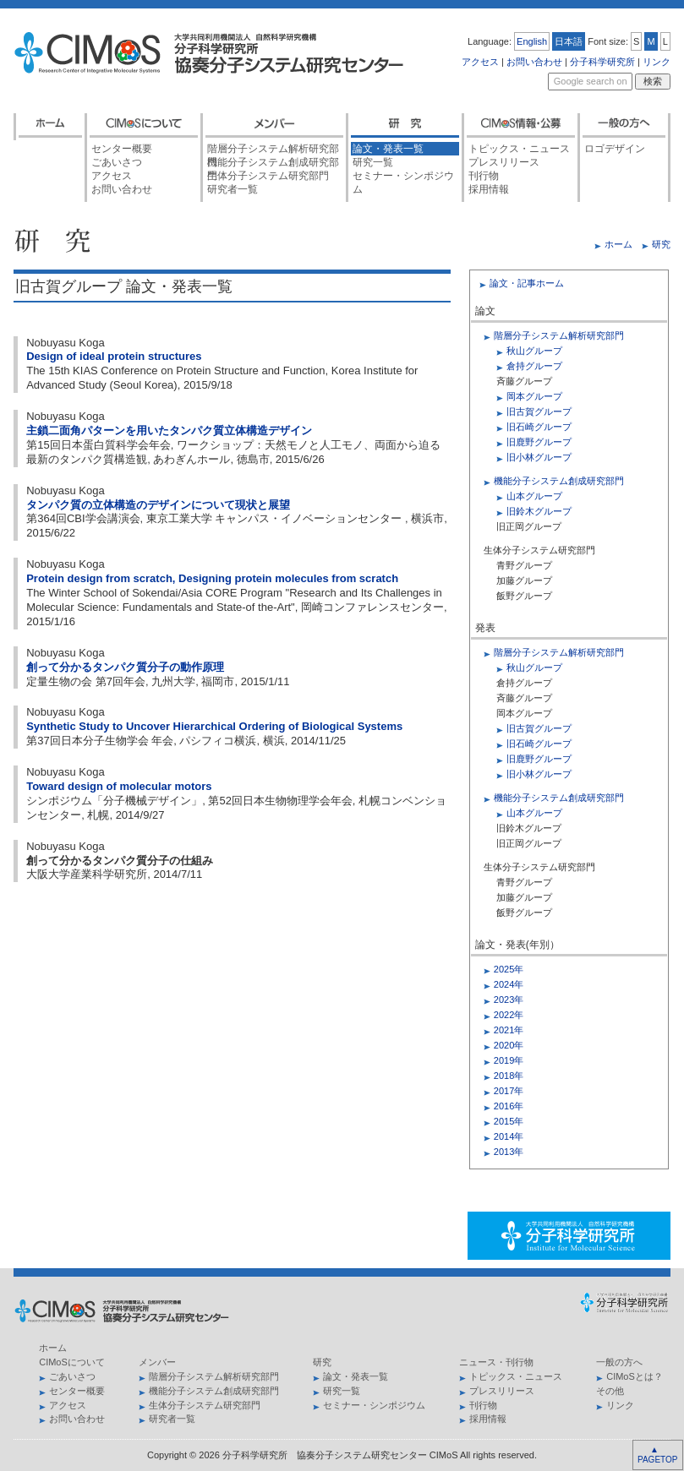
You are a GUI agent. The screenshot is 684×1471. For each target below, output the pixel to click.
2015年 (508, 1121)
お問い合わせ (534, 62)
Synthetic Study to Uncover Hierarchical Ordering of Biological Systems (214, 726)
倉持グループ (534, 366)
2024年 (508, 984)
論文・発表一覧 (388, 149)
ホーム (618, 244)
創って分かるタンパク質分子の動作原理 (125, 667)
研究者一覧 (232, 189)
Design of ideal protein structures (113, 356)
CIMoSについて (72, 1362)
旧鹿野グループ (539, 442)
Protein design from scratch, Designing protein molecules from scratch (212, 578)
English (532, 41)
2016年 (508, 1106)
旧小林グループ (539, 457)
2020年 (508, 1045)
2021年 (508, 1030)
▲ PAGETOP (656, 1454)
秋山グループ (534, 351)
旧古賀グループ (539, 411)
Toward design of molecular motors (118, 786)
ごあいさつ (116, 162)
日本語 (569, 41)
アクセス (480, 62)
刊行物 (483, 176)
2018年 (508, 1076)
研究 (661, 244)
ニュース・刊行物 (496, 1362)
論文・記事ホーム (527, 283)
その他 (610, 1391)
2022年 (508, 1015)
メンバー (157, 1362)
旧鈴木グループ (539, 511)
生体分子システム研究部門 (268, 176)
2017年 (508, 1091)
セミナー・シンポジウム (403, 176)
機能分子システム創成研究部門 (273, 162)
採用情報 (488, 189)
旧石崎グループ (539, 427)
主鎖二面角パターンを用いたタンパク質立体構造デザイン (169, 430)
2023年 (508, 999)
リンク (656, 62)
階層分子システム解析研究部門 (273, 149)
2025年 (508, 969)
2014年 (508, 1136)
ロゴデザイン (614, 149)
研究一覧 (373, 162)
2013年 (508, 1152)
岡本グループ (534, 396)
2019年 (508, 1060)
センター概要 (121, 149)
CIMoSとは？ (634, 1376)
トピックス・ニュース (519, 149)
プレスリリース (503, 162)
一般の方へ (619, 1362)
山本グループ (534, 496)
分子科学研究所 (602, 62)
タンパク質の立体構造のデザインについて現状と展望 (158, 505)
